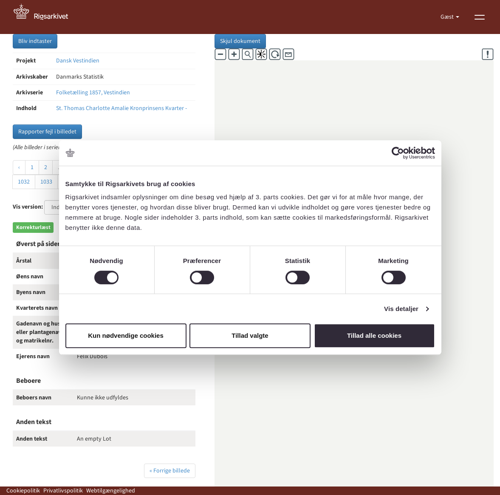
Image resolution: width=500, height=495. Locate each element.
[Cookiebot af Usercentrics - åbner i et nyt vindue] (398, 153)
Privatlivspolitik (63, 491)
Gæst (448, 17)
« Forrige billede (170, 471)
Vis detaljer (401, 308)
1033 (46, 182)
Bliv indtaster (35, 41)
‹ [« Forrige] (19, 167)
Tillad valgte (250, 335)
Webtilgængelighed (110, 491)
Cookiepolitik (23, 491)
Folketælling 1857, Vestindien (93, 92)
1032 (24, 182)
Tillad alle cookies (374, 335)
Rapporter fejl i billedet (47, 131)
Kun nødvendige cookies (126, 335)
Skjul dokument (240, 41)
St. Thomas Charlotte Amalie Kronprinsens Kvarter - (121, 108)
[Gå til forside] (45, 17)
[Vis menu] (479, 17)
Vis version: (28, 207)
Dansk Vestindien (77, 61)
